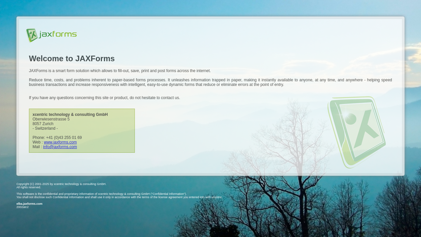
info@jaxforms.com (60, 147)
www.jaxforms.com (60, 142)
